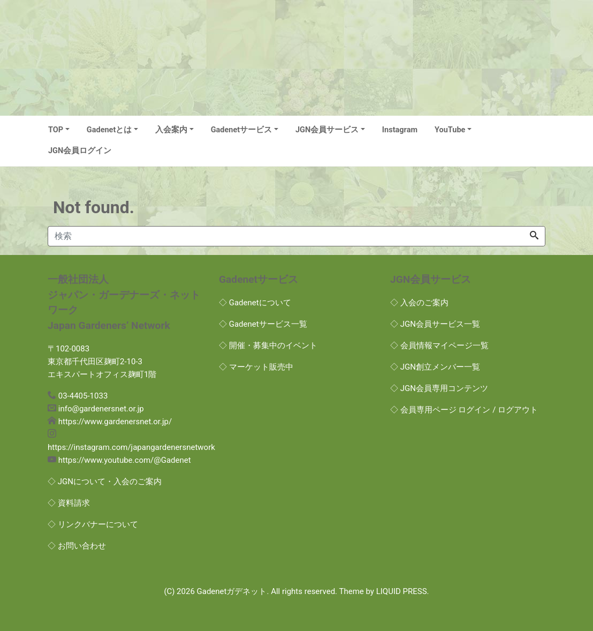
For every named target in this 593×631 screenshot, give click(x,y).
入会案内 (171, 129)
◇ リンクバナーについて (93, 524)
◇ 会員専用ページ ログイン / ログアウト (464, 410)
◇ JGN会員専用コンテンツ (439, 388)
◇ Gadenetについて (255, 302)
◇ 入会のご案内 (419, 302)
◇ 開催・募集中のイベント (268, 345)
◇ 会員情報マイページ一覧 (439, 345)
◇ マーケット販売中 (256, 367)
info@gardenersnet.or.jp (101, 409)
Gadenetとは (109, 129)
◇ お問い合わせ (77, 546)
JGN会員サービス (327, 129)
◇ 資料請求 (69, 503)
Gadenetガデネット (232, 591)
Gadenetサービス (241, 129)
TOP (55, 129)
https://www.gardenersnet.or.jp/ (115, 421)
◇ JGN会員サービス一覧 (435, 324)
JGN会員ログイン (79, 150)
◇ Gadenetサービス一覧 (263, 324)
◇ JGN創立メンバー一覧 (435, 367)
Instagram (399, 129)
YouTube (450, 129)
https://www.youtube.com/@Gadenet (124, 460)
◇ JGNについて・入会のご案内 (105, 481)
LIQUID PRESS (401, 591)
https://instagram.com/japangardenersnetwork (131, 447)
